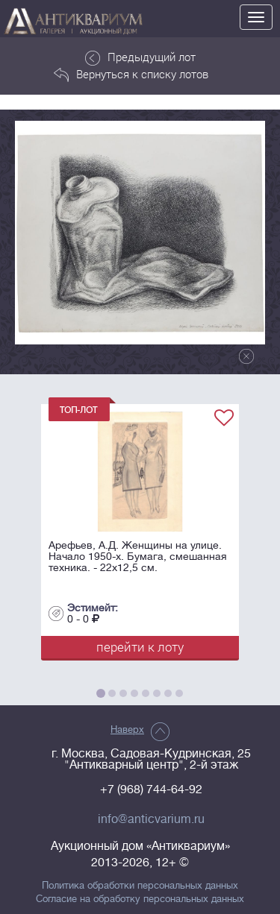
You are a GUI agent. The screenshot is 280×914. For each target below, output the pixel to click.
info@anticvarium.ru (151, 819)
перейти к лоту (140, 646)
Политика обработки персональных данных (140, 885)
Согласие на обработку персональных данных (140, 899)
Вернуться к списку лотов (131, 74)
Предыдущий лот (140, 57)
